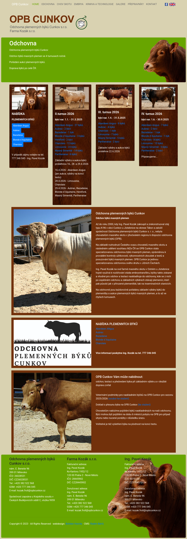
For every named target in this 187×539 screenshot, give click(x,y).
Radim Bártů (97, 523)
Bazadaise (18, 135)
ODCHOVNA (47, 4)
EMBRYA (78, 4)
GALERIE (120, 4)
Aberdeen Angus (21, 125)
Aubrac (16, 130)
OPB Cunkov (20, 4)
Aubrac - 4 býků (106, 127)
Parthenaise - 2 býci (108, 141)
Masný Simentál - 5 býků (111, 138)
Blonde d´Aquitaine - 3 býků (69, 136)
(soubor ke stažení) (118, 398)
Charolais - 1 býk (107, 130)
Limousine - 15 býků (152, 143)
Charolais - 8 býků (151, 139)
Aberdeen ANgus (105, 328)
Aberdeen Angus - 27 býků (69, 125)
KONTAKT (151, 4)
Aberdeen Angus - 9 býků (111, 123)
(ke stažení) (144, 404)
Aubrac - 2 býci (63, 128)
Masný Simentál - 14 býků (69, 150)
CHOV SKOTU (64, 4)
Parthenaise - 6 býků (66, 154)
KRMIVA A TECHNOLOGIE (100, 4)
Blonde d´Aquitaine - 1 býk (156, 136)
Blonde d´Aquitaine (22, 140)
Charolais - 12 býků (65, 143)
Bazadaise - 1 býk (64, 132)
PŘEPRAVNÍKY (136, 4)
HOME (36, 4)
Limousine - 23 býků (66, 147)
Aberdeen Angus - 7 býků (155, 125)
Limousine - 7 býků (108, 134)
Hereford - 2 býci (64, 139)
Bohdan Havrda (74, 523)
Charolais (17, 144)
